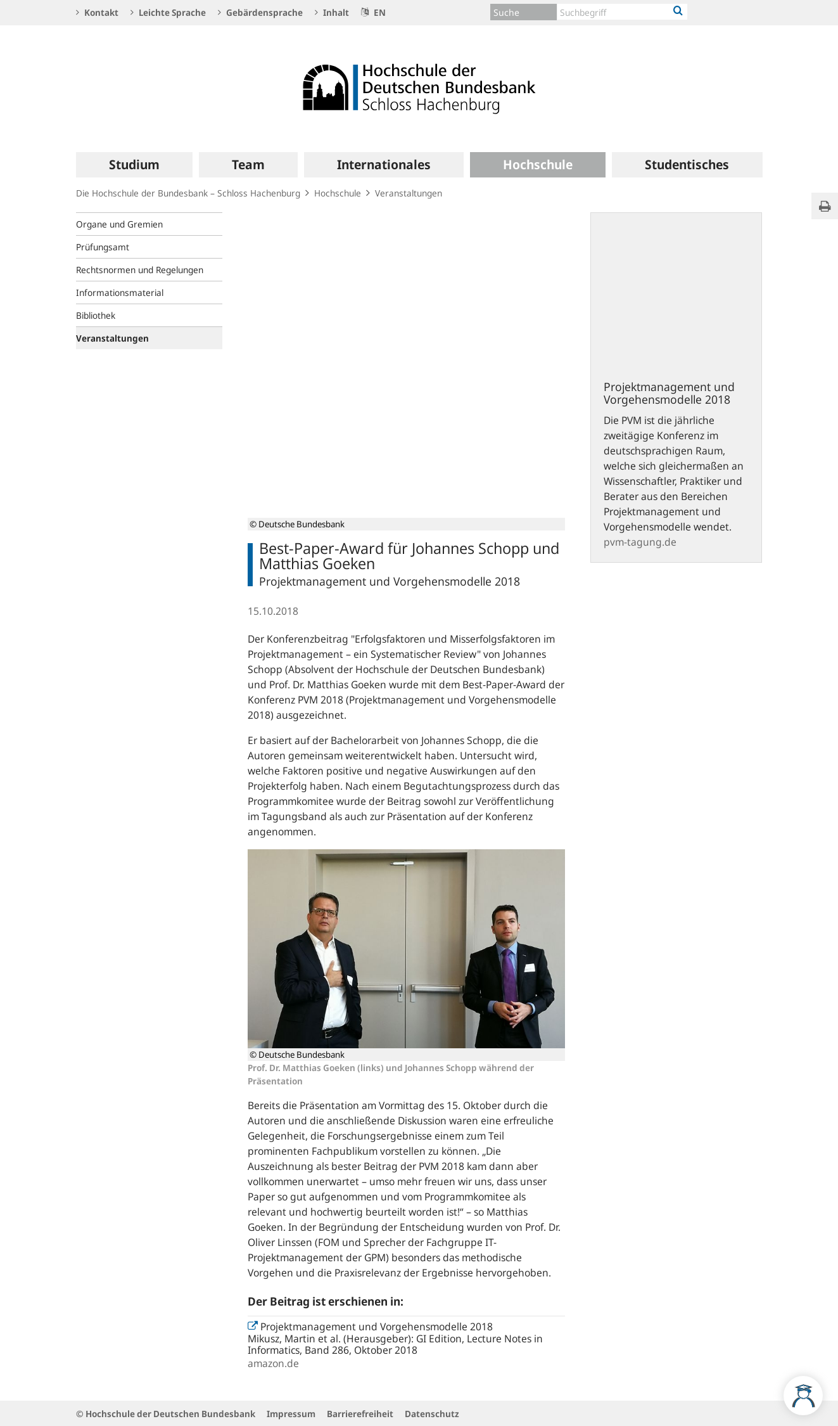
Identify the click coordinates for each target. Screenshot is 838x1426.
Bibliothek (95, 315)
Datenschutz (432, 1414)
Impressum (291, 1414)
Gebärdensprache (260, 12)
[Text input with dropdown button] (622, 12)
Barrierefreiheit (360, 1414)
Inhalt (332, 12)
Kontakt (97, 12)
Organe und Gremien (119, 224)
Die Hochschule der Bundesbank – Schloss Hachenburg (188, 193)
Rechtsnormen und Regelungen (139, 270)
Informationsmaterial (119, 292)
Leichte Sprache (168, 12)
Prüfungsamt (102, 247)
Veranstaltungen (408, 193)
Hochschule (337, 193)
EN (373, 12)
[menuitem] (134, 164)
